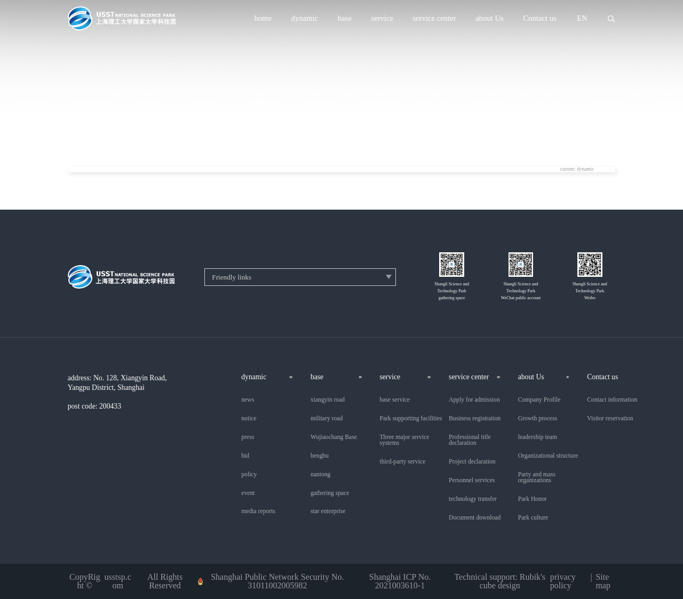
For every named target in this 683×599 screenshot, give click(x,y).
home (263, 18)
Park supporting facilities (411, 419)
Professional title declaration (469, 440)
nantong (320, 475)
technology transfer (473, 499)
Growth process (537, 419)
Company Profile (539, 400)
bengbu (320, 456)
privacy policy (563, 581)
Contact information (612, 400)
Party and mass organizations (536, 478)
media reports (258, 511)
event (248, 493)
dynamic (304, 18)
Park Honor (532, 499)
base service (395, 400)
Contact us (539, 18)
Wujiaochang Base (334, 437)
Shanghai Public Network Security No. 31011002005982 (277, 581)
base (345, 18)
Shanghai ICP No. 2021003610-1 (400, 581)
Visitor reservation (610, 419)
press (247, 437)
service (382, 18)
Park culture (533, 518)
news (247, 400)
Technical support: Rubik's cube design (499, 581)
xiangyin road (328, 400)
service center (434, 18)
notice (248, 419)
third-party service (403, 462)
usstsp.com (118, 581)
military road (327, 419)
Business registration (475, 419)
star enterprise (328, 511)
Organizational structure (548, 456)
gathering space (330, 493)
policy (249, 475)
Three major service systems (405, 440)
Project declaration (472, 462)
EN (582, 18)
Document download (475, 518)
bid (245, 456)
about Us (489, 18)
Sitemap (602, 581)
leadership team (537, 437)
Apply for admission (474, 400)
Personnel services (472, 480)
